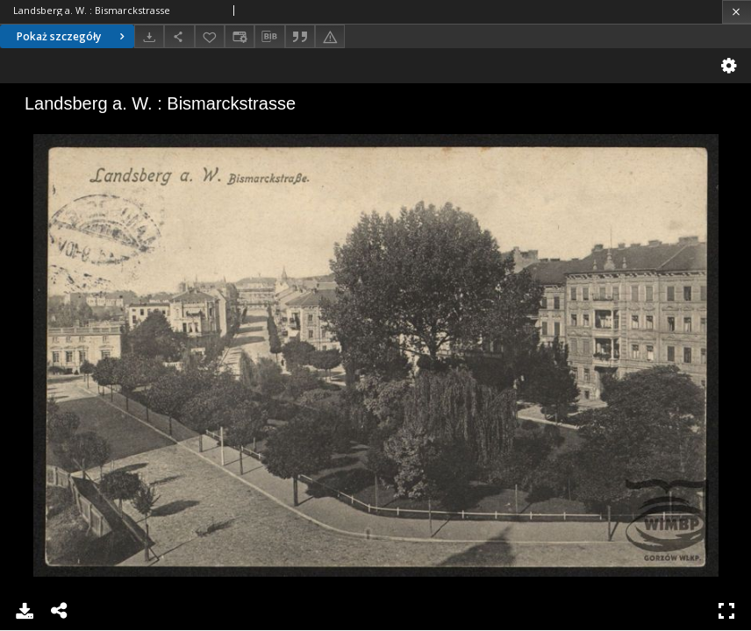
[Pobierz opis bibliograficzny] (269, 37)
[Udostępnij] (179, 36)
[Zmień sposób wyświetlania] (239, 36)
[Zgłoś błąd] (330, 36)
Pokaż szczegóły (73, 36)
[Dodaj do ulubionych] (210, 36)
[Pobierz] (149, 36)
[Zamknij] (736, 12)
